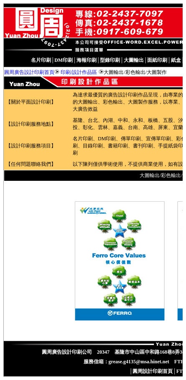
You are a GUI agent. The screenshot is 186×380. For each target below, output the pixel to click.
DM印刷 (63, 60)
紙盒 (176, 60)
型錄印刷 (110, 60)
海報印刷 (86, 60)
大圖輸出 (134, 60)
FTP (181, 371)
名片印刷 (41, 60)
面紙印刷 (157, 60)
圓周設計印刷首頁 (152, 371)
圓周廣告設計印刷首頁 (29, 72)
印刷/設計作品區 (79, 72)
